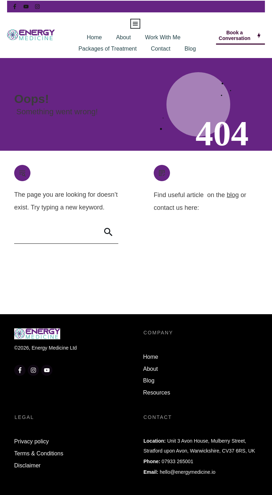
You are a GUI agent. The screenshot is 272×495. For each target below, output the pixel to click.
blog (233, 194)
